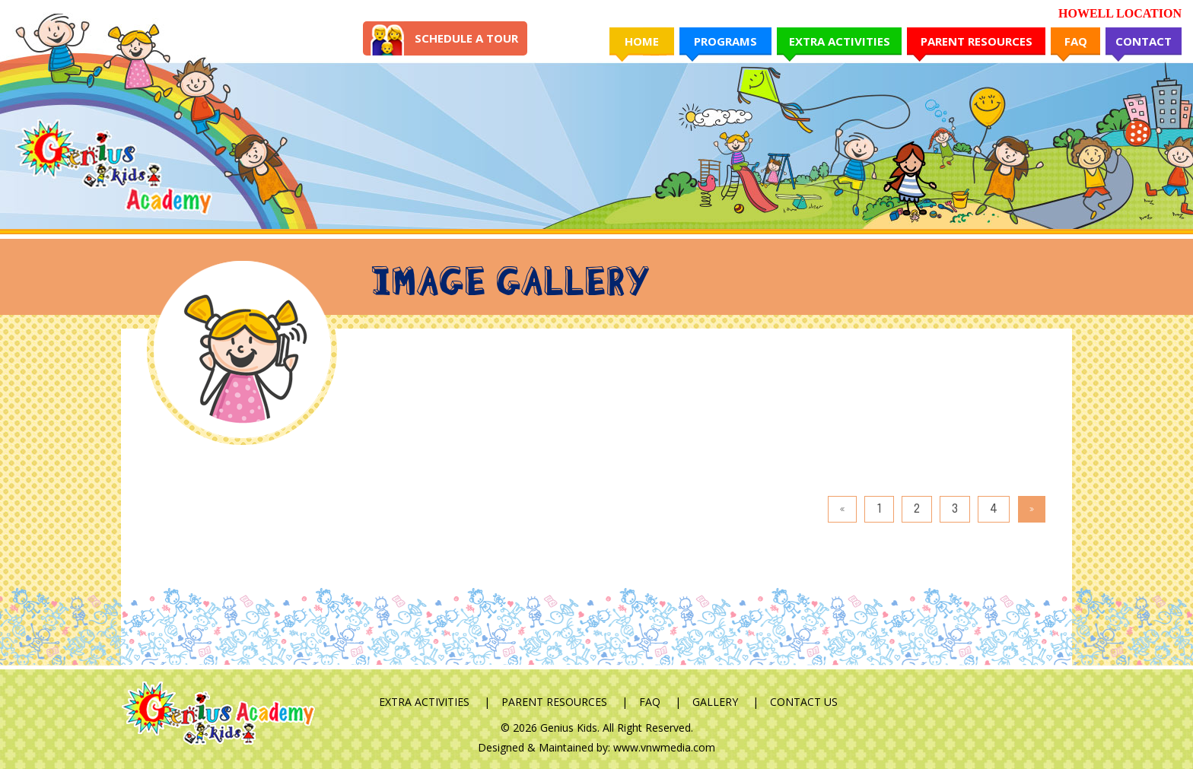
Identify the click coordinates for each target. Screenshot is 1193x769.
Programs (725, 41)
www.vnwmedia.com (664, 747)
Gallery (715, 701)
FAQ (1075, 41)
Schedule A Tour (466, 38)
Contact (1143, 41)
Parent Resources (976, 41)
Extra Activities (839, 41)
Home (642, 41)
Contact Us (804, 701)
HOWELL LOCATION (1120, 13)
